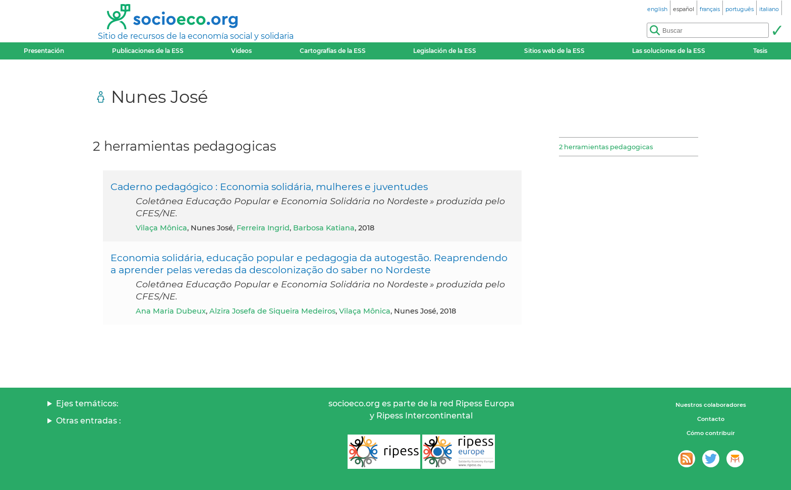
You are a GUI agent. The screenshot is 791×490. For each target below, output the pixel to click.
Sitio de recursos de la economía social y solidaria (196, 36)
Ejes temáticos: (87, 403)
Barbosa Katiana (324, 227)
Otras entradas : (88, 420)
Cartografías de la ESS (333, 50)
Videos (241, 50)
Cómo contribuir (711, 433)
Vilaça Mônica (161, 227)
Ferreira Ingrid (263, 227)
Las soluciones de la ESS (668, 50)
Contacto (710, 418)
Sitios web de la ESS (554, 50)
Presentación (44, 50)
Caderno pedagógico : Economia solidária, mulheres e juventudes (269, 186)
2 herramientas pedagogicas (606, 147)
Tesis (760, 50)
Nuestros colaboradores (710, 404)
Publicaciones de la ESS (148, 50)
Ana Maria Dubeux (171, 311)
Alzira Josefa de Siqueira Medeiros (272, 311)
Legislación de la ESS (444, 50)
